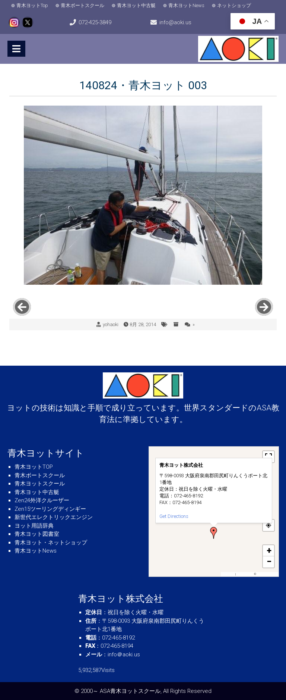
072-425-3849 (95, 22)
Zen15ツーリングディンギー (50, 509)
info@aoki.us (175, 22)
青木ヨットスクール (40, 483)
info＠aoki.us (124, 654)
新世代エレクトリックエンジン (54, 517)
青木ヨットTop (32, 5)
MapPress (229, 574)
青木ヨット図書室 (37, 534)
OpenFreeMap (244, 574)
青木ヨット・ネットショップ (51, 542)
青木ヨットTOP (34, 466)
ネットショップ (234, 5)
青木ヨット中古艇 (136, 5)
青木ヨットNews (186, 5)
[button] (214, 533)
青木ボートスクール (82, 5)
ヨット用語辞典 (34, 525)
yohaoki (110, 324)
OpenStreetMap (267, 574)
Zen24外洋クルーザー (42, 500)
